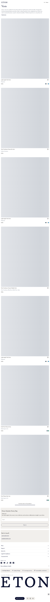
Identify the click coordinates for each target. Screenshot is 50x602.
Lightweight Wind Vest (6, 79)
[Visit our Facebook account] (13, 563)
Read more (4, 14)
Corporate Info (25, 556)
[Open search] (27, 598)
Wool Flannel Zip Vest (5, 496)
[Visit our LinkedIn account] (10, 563)
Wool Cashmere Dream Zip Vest (8, 149)
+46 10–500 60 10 (5, 535)
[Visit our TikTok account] (7, 563)
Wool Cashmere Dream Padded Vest (9, 288)
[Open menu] (33, 598)
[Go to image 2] (26, 147)
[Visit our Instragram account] (1, 563)
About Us (25, 551)
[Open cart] (30, 598)
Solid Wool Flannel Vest (6, 426)
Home (47, 2)
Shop (25, 545)
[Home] (25, 582)
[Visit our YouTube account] (4, 563)
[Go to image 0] (23, 147)
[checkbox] (48, 80)
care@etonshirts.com (6, 538)
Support (25, 548)
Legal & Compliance (25, 553)
